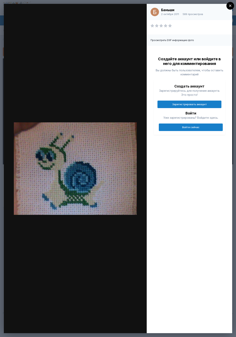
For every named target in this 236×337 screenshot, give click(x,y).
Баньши (167, 10)
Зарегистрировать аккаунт (189, 104)
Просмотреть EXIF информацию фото (172, 40)
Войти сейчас (191, 127)
